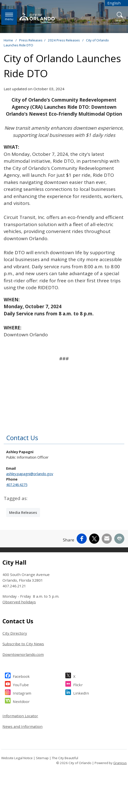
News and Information (22, 726)
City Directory (14, 633)
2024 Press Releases (64, 40)
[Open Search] (120, 17)
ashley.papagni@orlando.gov (29, 473)
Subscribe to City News (23, 643)
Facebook (21, 676)
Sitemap (42, 758)
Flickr (78, 684)
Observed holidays (19, 601)
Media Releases (23, 512)
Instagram (22, 692)
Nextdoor (21, 701)
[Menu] (9, 17)
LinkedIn (81, 692)
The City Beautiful (65, 758)
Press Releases (31, 40)
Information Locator (20, 715)
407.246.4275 (16, 484)
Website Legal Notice (17, 758)
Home (8, 40)
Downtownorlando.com (23, 654)
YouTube (21, 684)
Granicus (120, 763)
